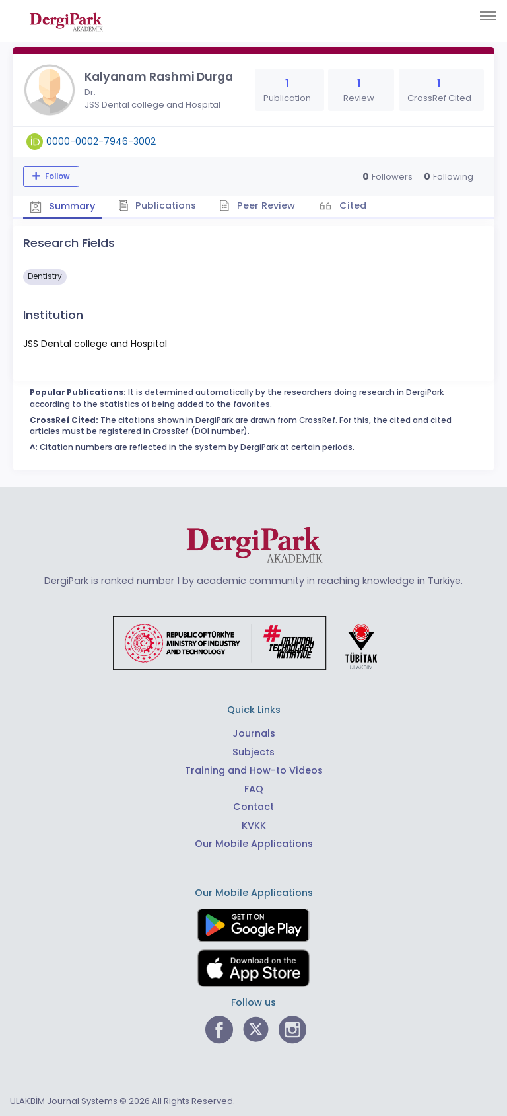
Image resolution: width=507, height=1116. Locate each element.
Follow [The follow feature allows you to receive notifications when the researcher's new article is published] (56, 176)
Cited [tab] (351, 205)
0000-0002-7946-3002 (101, 141)
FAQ (253, 789)
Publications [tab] (157, 205)
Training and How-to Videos (254, 770)
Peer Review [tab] (257, 205)
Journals (253, 733)
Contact (253, 806)
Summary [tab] (62, 206)
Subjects (253, 752)
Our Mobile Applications (254, 843)
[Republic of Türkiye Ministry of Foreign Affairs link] (253, 643)
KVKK (254, 825)
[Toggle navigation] (488, 16)
